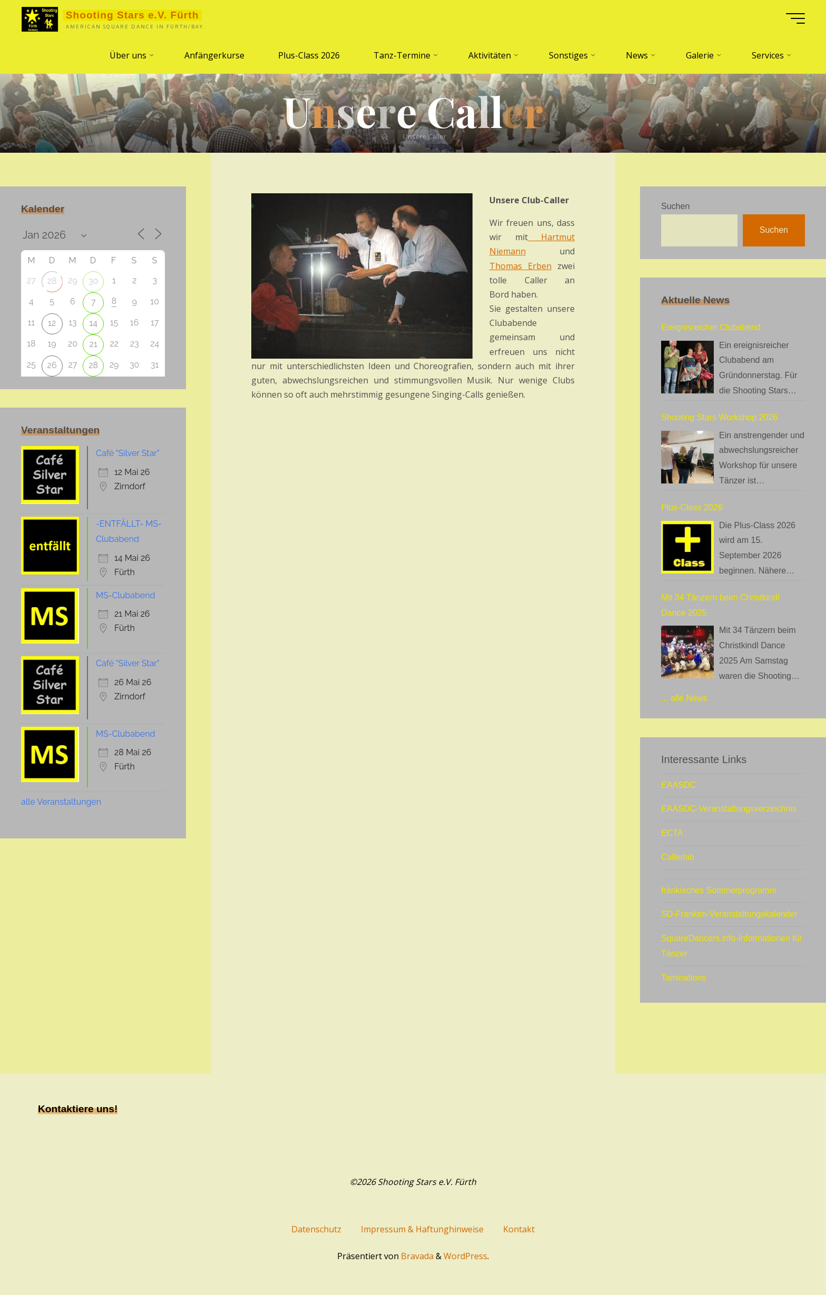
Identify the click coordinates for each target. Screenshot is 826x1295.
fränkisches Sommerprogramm (718, 890)
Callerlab (677, 857)
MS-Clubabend (125, 595)
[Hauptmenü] (795, 18)
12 (52, 323)
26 (52, 365)
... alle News (684, 698)
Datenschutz (316, 1229)
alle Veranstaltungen (61, 802)
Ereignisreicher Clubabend (711, 327)
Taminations (683, 977)
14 (93, 323)
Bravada (416, 1256)
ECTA (672, 832)
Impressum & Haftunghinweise (422, 1229)
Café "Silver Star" (128, 453)
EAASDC (678, 784)
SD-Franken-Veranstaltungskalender (729, 914)
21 (93, 344)
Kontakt (519, 1229)
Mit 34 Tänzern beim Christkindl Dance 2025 (720, 605)
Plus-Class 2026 (692, 507)
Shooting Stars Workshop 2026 (719, 417)
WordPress (465, 1256)
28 (52, 281)
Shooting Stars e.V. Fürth (132, 15)
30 (93, 281)
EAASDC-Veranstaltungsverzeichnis (728, 808)
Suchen (675, 206)
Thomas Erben (520, 266)
